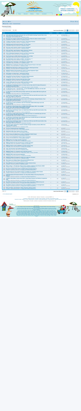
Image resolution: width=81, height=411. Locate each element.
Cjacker (8, 166)
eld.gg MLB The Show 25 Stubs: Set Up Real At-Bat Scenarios (19, 76)
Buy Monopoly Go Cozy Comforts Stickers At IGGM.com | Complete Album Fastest (24, 171)
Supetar (48, 214)
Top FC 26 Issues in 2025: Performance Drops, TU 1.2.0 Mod (19, 56)
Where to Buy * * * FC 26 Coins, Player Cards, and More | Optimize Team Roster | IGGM (25, 165)
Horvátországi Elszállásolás (43, 199)
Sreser (29, 213)
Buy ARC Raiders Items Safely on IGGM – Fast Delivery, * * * (19, 59)
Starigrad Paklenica (24, 213)
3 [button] (70, 30)
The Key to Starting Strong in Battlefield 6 (15, 128)
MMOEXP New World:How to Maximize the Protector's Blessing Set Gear (22, 67)
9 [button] (76, 30)
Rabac (34, 206)
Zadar (32, 215)
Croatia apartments (51, 199)
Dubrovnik (54, 211)
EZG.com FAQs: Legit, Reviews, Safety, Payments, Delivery (19, 50)
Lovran (30, 208)
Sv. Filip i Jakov (37, 214)
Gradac (47, 211)
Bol (30, 210)
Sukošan (55, 214)
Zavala (24, 215)
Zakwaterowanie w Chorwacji (33, 199)
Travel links (64, 199)
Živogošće (18, 215)
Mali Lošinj (26, 208)
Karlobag (42, 208)
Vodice (35, 215)
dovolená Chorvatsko (31, 198)
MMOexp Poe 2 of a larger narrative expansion (16, 139)
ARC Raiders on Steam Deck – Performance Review (17, 73)
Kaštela (29, 211)
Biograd (40, 210)
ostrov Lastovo (51, 212)
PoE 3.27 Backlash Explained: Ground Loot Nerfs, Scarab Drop (20, 53)
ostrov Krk (35, 208)
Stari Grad (42, 214)
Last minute (44, 13)
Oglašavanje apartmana (58, 199)
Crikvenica (50, 208)
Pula (36, 206)
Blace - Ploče (36, 210)
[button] (65, 30)
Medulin (45, 206)
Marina (37, 212)
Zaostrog (29, 215)
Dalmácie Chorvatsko (36, 209)
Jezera (34, 211)
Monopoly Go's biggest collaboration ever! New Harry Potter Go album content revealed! (25, 38)
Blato (32, 210)
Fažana (50, 206)
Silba (43, 213)
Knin (26, 211)
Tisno (22, 214)
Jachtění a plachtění (25, 97)
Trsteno (52, 215)
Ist (38, 211)
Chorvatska (37, 198)
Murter (23, 212)
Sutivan (45, 214)
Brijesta (26, 210)
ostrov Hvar (44, 211)
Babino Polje (53, 210)
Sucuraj (17, 213)
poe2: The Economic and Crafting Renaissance (16, 148)
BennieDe (9, 140)
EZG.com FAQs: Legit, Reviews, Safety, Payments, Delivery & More (21, 187)
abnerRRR (9, 39)
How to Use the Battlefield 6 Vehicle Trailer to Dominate (18, 137)
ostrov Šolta (25, 214)
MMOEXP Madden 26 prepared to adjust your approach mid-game (20, 157)
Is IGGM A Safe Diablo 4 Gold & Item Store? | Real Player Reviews (20, 41)
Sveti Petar (32, 214)
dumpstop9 (9, 37)
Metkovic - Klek (29, 212)
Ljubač (44, 212)
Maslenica (34, 212)
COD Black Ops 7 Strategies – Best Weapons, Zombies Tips (19, 61)
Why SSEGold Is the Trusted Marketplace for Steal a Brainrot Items (21, 163)
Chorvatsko (25, 198)
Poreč (39, 206)
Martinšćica (19, 208)
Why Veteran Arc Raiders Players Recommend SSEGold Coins (20, 160)
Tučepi (20, 214)
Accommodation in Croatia (54, 198)
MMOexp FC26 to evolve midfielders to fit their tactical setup (19, 145)
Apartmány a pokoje (25, 37)
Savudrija (28, 206)
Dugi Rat (50, 211)
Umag (24, 206)
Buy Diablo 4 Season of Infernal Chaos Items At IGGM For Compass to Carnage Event (25, 184)
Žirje (21, 215)
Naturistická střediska (25, 93)
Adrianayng (9, 152)
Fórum (19, 13)
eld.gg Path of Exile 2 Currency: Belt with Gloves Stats (18, 79)
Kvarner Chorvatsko (36, 207)
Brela (29, 210)
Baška (55, 208)
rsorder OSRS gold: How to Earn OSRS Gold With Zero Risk (19, 82)
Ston (20, 213)
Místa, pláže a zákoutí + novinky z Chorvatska (30, 87)
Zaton (26, 215)
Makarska (40, 212)
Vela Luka (46, 215)
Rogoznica (48, 213)
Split (31, 213)
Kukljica (18, 211)
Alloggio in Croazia (25, 199)
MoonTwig (9, 48)
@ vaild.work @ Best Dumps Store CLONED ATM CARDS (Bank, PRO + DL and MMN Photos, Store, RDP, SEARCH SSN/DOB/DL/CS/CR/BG (24, 107)
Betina (45, 210)
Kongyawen (9, 77)
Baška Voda (49, 210)
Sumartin (51, 214)
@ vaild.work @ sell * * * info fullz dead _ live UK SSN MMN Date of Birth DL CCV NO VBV (26, 88)
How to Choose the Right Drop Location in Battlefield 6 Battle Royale (21, 134)
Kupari (55, 212)
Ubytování (25, 13)
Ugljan (49, 215)
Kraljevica (39, 208)
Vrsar (18, 206)
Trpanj (55, 215)
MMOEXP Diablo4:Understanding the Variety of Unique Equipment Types (22, 70)
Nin (21, 212)
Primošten (54, 213)
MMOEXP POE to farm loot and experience (15, 154)
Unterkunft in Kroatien (18, 199)
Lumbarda (47, 212)
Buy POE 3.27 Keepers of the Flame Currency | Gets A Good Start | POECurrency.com (25, 181)
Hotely (38, 13)
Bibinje (43, 210)
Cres (53, 208)
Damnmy (8, 65)
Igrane (41, 211)
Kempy (23, 89)
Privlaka (51, 213)
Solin (33, 213)
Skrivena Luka (39, 213)
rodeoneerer (9, 74)
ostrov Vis (42, 215)
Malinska (22, 208)
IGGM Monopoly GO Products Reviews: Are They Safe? (18, 44)
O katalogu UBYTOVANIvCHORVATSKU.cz (29, 115)
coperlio (8, 161)
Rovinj (32, 206)
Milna (26, 212)
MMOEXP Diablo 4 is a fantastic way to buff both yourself (18, 151)
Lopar (32, 208)
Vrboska (37, 215)
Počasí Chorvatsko (42, 198)
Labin (48, 206)
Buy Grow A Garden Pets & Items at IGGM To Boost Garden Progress (21, 168)
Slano (36, 213)
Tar (26, 206)
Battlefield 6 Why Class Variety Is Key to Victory (16, 131)
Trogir (17, 214)
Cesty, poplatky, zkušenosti (24, 129)
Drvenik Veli (20, 210)
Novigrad (41, 206)
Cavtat (23, 210)
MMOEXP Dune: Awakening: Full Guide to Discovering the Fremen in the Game (23, 64)
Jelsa (31, 211)
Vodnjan (21, 206)
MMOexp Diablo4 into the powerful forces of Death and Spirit (19, 142)
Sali (45, 213)
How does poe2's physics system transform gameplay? (18, 47)
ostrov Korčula (23, 211)
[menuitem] (9, 21)
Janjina (37, 211)
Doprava (32, 13)
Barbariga (53, 206)
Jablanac (46, 208)
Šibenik (29, 214)
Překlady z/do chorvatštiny (26, 104)
